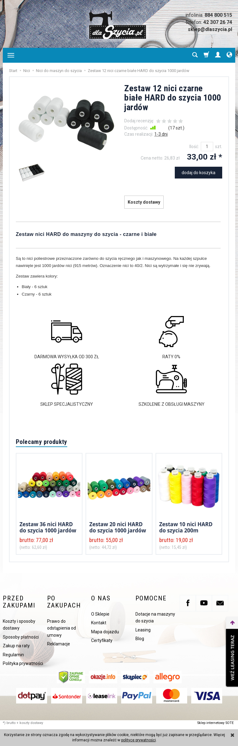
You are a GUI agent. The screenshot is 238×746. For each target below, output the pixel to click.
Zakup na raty (16, 645)
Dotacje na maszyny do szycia (155, 617)
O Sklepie (100, 614)
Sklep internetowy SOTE (215, 723)
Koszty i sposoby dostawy (19, 625)
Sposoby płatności (21, 637)
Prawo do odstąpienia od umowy (61, 628)
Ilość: (194, 146)
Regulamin (13, 654)
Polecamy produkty (41, 441)
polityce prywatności (138, 740)
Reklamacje (58, 643)
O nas (100, 598)
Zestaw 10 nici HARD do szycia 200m (186, 527)
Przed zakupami (19, 602)
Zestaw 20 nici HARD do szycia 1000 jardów (117, 527)
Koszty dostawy (144, 202)
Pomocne (151, 598)
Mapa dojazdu (105, 631)
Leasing (143, 629)
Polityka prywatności (23, 663)
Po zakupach (64, 602)
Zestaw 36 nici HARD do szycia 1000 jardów (48, 527)
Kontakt (98, 622)
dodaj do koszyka (198, 172)
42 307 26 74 (217, 22)
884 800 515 (218, 15)
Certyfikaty (101, 640)
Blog (139, 638)
